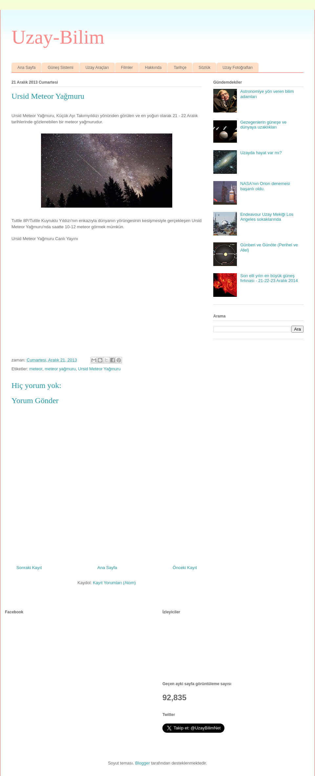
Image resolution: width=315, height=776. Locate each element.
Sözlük (204, 67)
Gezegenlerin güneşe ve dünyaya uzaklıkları (263, 125)
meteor (35, 368)
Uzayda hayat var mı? (261, 152)
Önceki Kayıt (185, 567)
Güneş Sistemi (60, 67)
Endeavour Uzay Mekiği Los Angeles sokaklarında (266, 217)
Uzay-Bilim (57, 37)
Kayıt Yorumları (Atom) (114, 582)
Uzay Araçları (97, 67)
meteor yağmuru (60, 368)
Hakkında (153, 67)
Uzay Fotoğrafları (237, 67)
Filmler (127, 67)
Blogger (142, 763)
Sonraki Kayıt (29, 567)
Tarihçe (180, 67)
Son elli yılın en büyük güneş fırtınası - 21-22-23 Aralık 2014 (269, 278)
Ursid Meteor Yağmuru (99, 368)
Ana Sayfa (26, 67)
